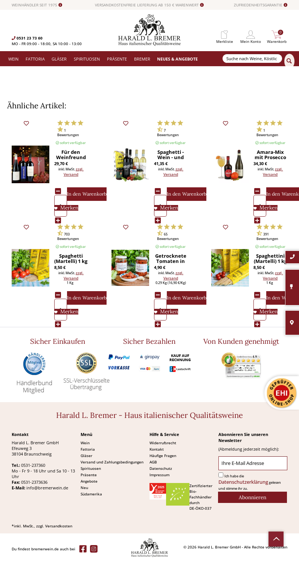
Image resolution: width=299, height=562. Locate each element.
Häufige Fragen (163, 455)
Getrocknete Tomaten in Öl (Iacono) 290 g (170, 259)
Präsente (89, 474)
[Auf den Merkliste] (66, 208)
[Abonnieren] (252, 497)
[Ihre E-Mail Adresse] (252, 463)
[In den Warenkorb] (87, 194)
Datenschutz (161, 468)
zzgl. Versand (74, 171)
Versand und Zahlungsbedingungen (112, 462)
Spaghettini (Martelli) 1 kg (270, 259)
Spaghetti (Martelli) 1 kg (70, 259)
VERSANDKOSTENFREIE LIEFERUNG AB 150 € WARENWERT (149, 5)
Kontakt (157, 449)
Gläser (86, 455)
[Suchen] (289, 61)
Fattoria (88, 449)
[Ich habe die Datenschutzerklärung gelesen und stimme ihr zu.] (220, 474)
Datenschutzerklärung (243, 482)
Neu (84, 487)
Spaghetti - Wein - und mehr (170, 155)
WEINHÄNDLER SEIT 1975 (37, 5)
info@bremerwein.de (47, 488)
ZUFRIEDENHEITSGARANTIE (260, 5)
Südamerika (91, 494)
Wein (85, 442)
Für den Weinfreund (71, 155)
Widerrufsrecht (163, 442)
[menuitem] (224, 34)
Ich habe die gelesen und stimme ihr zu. (249, 482)
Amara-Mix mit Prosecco (270, 155)
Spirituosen (91, 468)
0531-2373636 (34, 482)
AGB (153, 462)
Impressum (159, 474)
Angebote (89, 481)
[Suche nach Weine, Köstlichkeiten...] (252, 58)
